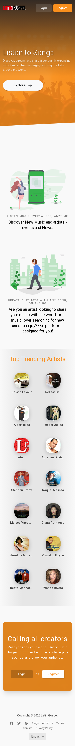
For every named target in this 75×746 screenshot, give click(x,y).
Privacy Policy (44, 728)
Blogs (35, 723)
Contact (27, 728)
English (36, 736)
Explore (23, 85)
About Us (47, 723)
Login (44, 8)
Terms (60, 723)
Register (63, 8)
